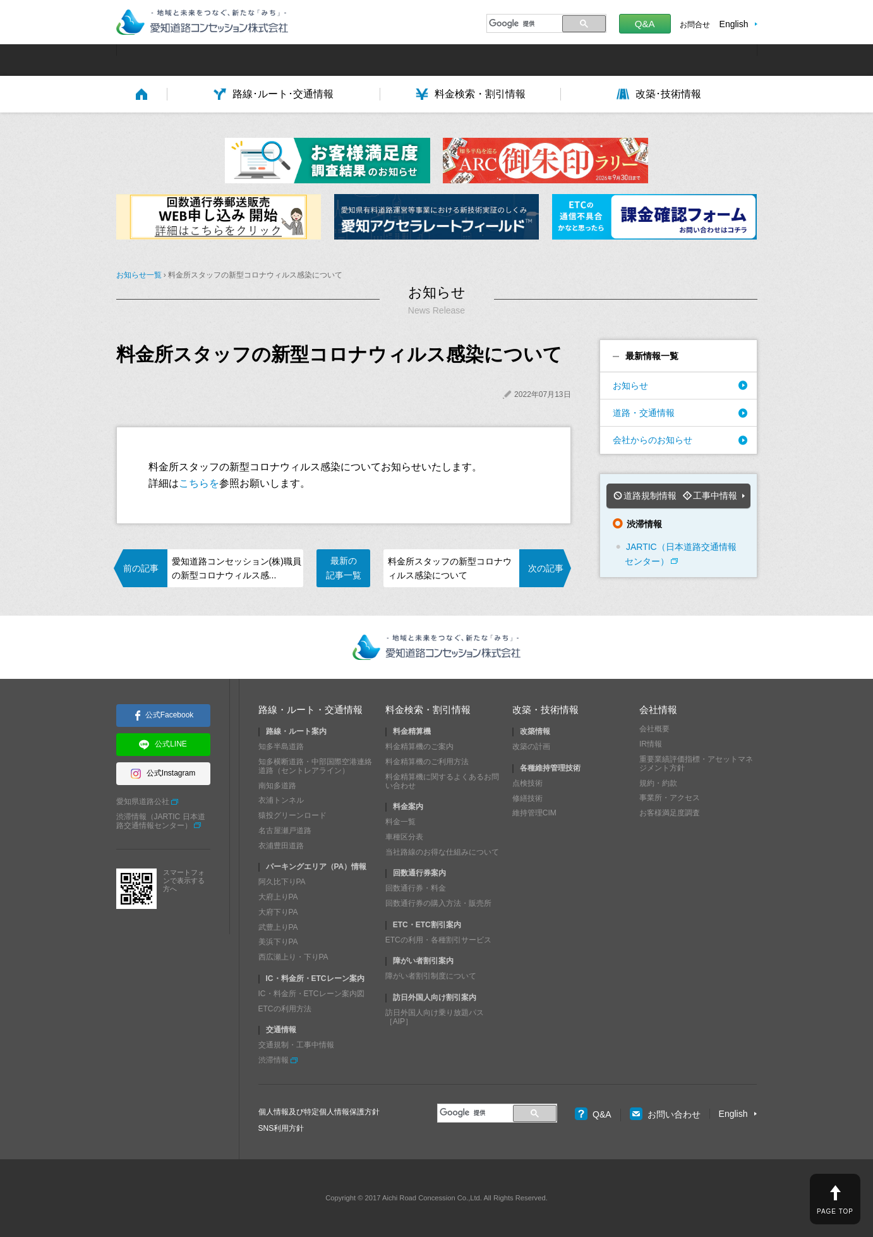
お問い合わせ (665, 1114)
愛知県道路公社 (142, 801)
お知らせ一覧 (139, 275)
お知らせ (630, 386)
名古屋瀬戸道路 (284, 830)
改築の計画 (531, 746)
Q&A (645, 23)
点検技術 (527, 783)
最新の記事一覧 (343, 568)
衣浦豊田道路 (281, 845)
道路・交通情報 (644, 413)
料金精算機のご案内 (419, 746)
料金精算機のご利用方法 (427, 761)
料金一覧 (400, 821)
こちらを (199, 483)
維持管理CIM (534, 812)
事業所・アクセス (669, 797)
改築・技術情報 (545, 709)
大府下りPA (278, 912)
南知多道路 (277, 785)
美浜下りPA (278, 941)
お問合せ (695, 24)
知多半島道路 (281, 746)
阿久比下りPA (282, 881)
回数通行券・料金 (415, 888)
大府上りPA (278, 897)
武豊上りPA (278, 927)
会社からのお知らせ (652, 440)
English (734, 24)
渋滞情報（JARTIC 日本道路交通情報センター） (160, 821)
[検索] (523, 23)
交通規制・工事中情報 (296, 1044)
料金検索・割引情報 (428, 709)
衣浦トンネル (281, 800)
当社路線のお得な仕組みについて (442, 852)
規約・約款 (658, 783)
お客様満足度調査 (669, 812)
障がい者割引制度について (430, 976)
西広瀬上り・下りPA (293, 957)
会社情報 (658, 709)
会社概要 (654, 728)
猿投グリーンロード (292, 815)
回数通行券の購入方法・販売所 (438, 903)
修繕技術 (527, 798)
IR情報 (650, 744)
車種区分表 (404, 836)
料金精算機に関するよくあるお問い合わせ (442, 781)
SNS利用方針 (281, 1128)
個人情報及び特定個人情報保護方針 (319, 1111)
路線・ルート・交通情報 (310, 709)
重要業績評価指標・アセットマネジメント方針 (696, 763)
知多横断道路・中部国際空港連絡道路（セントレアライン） (315, 766)
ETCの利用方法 (284, 1008)
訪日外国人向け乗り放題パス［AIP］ (434, 1017)
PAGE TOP (835, 1211)
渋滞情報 (273, 1060)
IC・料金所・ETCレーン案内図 (311, 993)
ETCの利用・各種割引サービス (438, 939)
